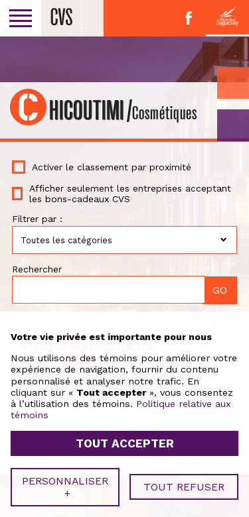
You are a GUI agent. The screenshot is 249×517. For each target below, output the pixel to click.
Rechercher (37, 269)
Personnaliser (65, 483)
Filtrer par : (37, 218)
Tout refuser (183, 484)
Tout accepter (125, 440)
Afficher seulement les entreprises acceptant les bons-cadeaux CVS (130, 193)
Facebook (188, 18)
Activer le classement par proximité (111, 167)
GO (233, 125)
